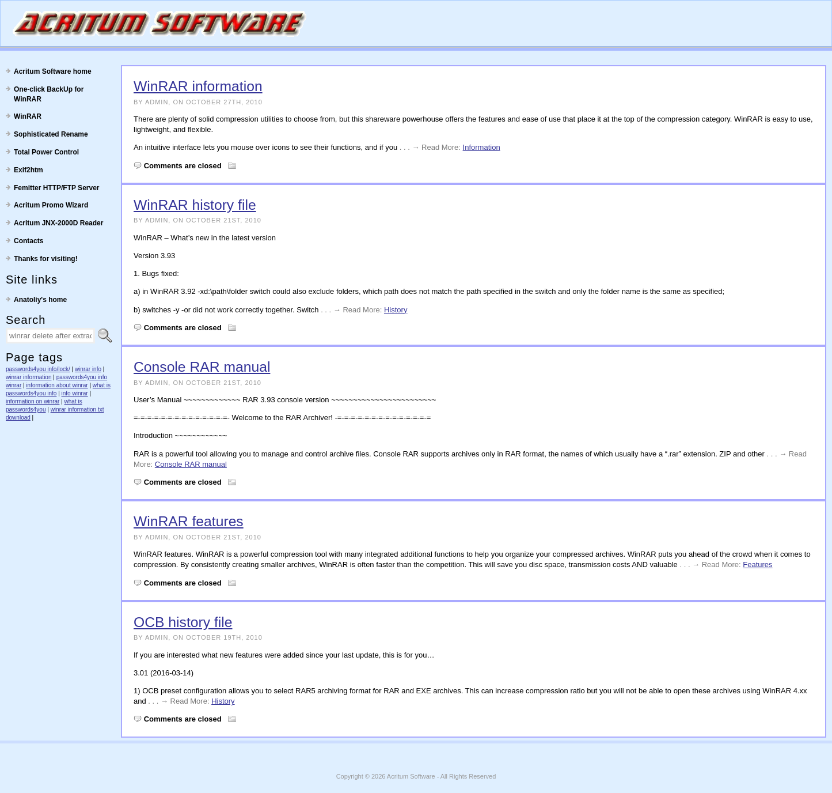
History (395, 309)
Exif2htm (28, 170)
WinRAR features (189, 521)
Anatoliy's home (40, 300)
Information (481, 147)
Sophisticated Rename (51, 134)
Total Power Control (46, 152)
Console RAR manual (202, 367)
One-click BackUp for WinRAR (48, 94)
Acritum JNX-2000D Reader (58, 223)
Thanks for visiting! (46, 259)
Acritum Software (411, 776)
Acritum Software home (53, 71)
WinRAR (27, 116)
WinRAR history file (195, 205)
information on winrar (32, 401)
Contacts (28, 241)
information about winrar (57, 385)
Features (757, 564)
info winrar (75, 393)
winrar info (88, 369)
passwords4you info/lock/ (38, 369)
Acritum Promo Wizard (51, 205)
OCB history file (183, 622)
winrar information (28, 377)
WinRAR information (198, 86)
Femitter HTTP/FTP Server (57, 188)
